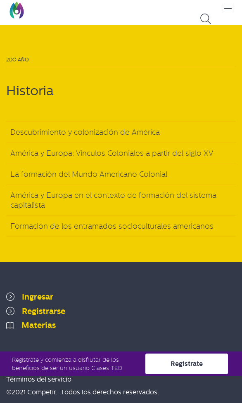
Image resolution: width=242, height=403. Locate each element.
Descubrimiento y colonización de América (85, 132)
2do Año (17, 60)
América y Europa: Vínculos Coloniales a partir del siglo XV (111, 153)
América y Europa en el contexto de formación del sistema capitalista (113, 200)
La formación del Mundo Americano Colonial (88, 174)
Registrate (187, 364)
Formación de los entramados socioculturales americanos (112, 226)
